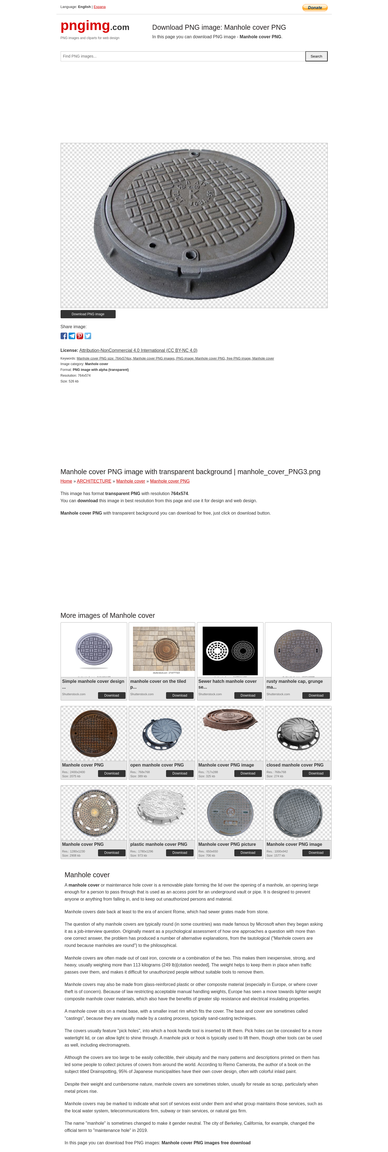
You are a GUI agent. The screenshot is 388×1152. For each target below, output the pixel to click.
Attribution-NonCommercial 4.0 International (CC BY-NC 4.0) (138, 350)
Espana (99, 7)
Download (111, 695)
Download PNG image (88, 314)
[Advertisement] (194, 104)
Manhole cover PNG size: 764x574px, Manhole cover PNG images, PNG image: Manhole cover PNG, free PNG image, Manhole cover (175, 358)
